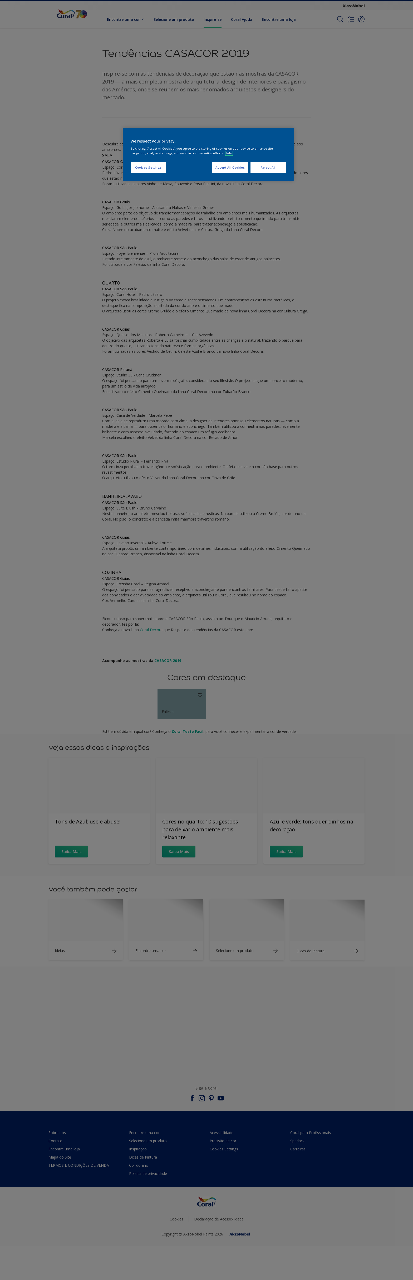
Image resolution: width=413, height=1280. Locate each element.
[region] (208, 154)
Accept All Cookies (230, 167)
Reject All (268, 167)
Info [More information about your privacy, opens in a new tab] (229, 153)
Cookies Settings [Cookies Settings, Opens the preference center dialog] (148, 167)
